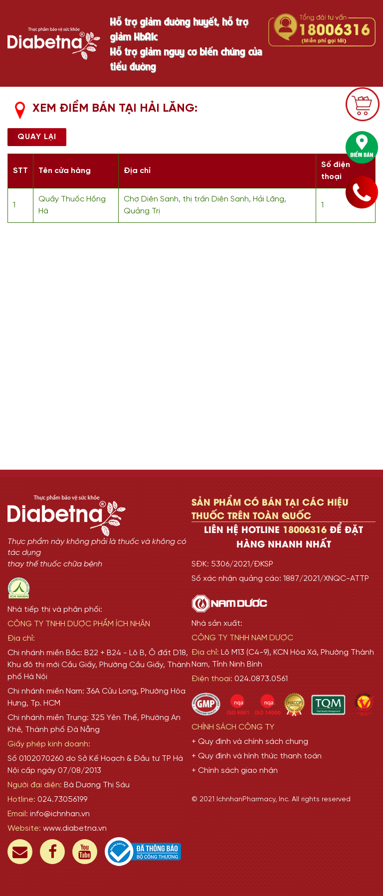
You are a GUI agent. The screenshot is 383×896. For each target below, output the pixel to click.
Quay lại (36, 137)
